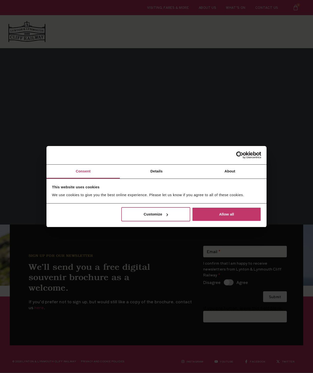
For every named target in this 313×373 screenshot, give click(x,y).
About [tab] (229, 171)
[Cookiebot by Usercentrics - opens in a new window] (239, 155)
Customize (156, 214)
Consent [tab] (83, 171)
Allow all (226, 214)
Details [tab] (156, 171)
